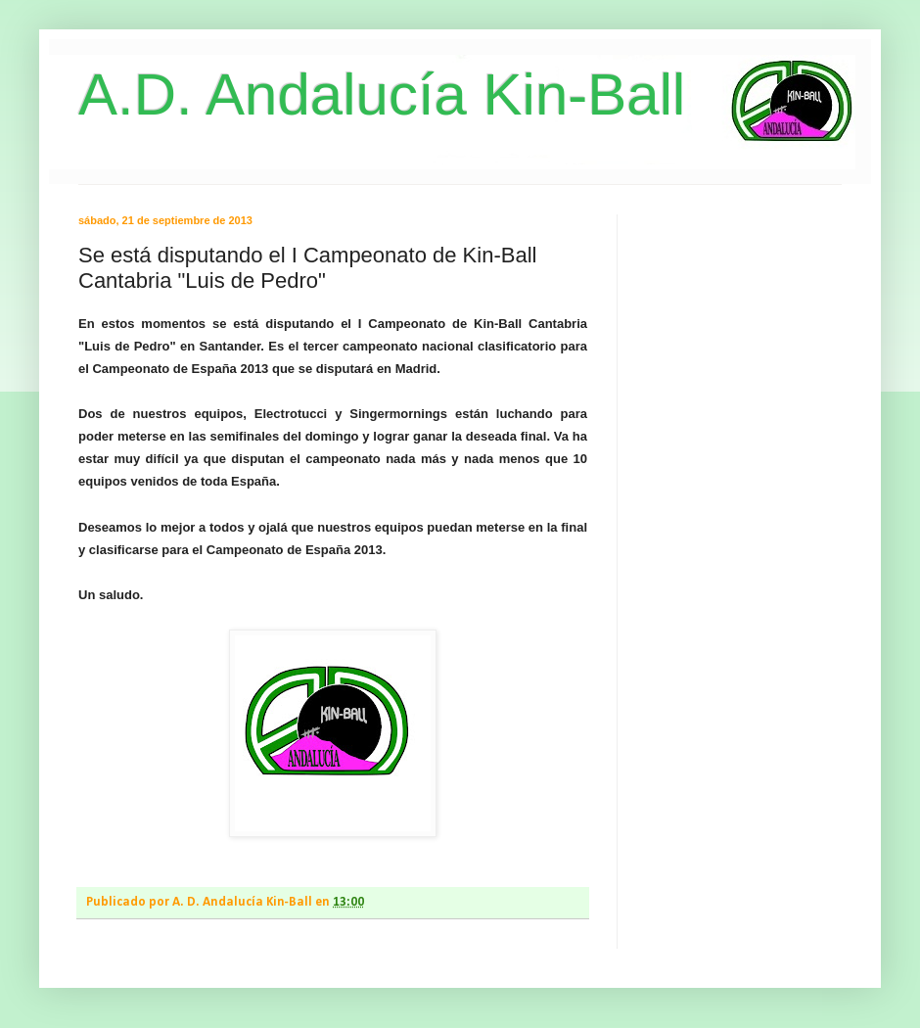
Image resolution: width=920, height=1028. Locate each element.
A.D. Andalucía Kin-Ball (381, 94)
